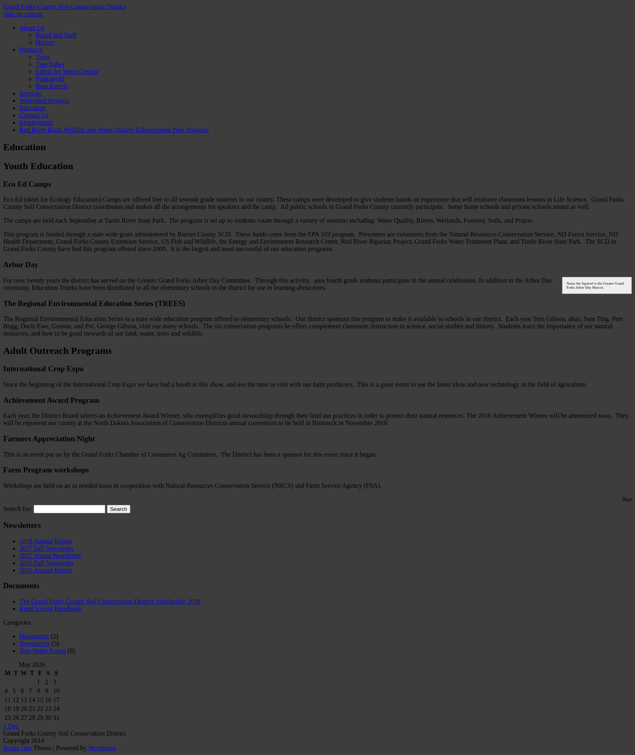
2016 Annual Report (45, 570)
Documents (34, 636)
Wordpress (102, 747)
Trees (43, 56)
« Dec (11, 726)
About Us (32, 27)
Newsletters (34, 643)
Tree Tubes (50, 64)
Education (32, 107)
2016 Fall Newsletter (46, 562)
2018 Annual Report (45, 541)
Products (30, 49)
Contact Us (34, 115)
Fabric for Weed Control (67, 71)
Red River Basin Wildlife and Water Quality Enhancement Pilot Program (114, 129)
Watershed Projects (44, 100)
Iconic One (17, 747)
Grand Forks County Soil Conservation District (64, 6)
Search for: (17, 508)
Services (30, 93)
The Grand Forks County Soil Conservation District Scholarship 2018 (109, 601)
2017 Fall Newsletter (46, 548)
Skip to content (23, 14)
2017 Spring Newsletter (50, 555)
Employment (36, 122)
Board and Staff (56, 35)
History (45, 42)
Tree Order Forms (42, 650)
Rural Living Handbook (50, 608)
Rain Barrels (52, 86)
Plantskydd (50, 78)
